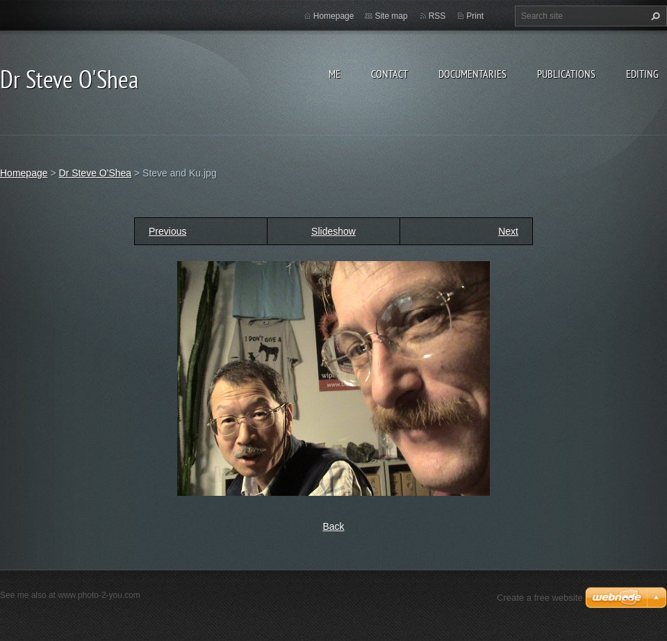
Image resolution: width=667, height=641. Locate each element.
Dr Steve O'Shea (94, 172)
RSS (437, 16)
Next (508, 231)
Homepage (333, 16)
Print (475, 16)
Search (653, 16)
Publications (566, 74)
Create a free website (540, 597)
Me (334, 74)
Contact (389, 74)
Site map (390, 16)
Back (333, 526)
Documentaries (472, 74)
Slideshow (333, 231)
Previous (167, 231)
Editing (642, 74)
